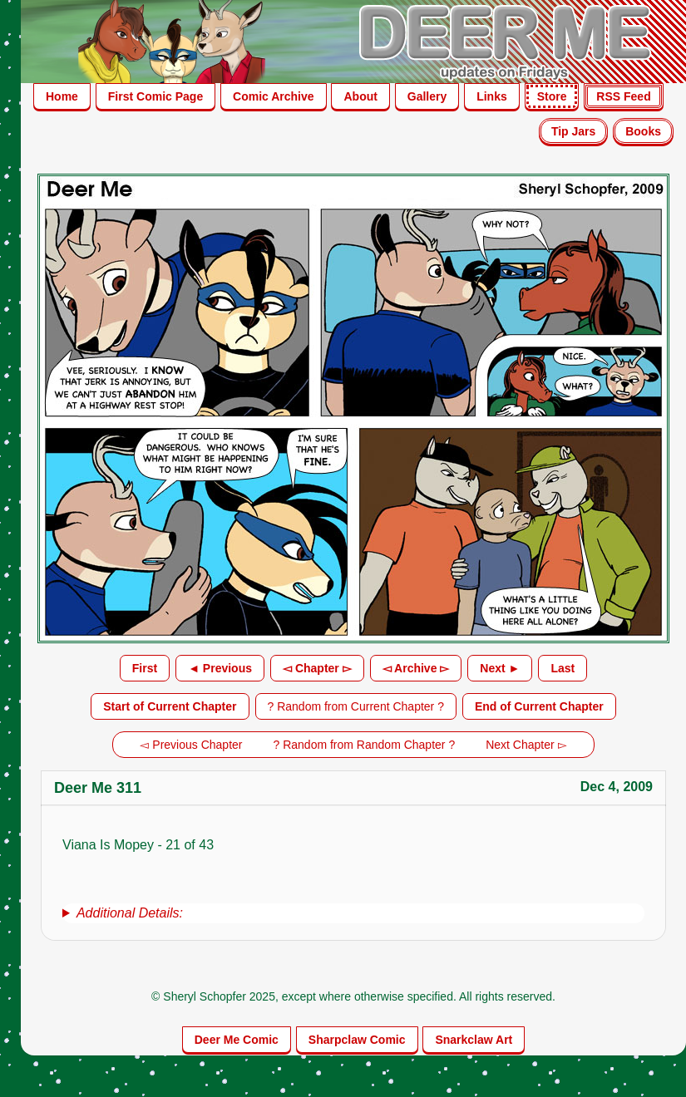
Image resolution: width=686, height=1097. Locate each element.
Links (491, 96)
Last (562, 668)
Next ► (500, 668)
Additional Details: (129, 913)
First (144, 668)
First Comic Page (155, 96)
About (360, 96)
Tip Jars (573, 131)
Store (552, 96)
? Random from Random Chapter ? (365, 744)
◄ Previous (220, 668)
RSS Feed (623, 96)
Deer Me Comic (237, 1039)
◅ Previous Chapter (191, 744)
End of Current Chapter (539, 706)
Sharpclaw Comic (357, 1039)
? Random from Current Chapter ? (356, 706)
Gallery (427, 96)
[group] (353, 913)
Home (62, 96)
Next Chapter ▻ (526, 744)
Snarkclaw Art (473, 1039)
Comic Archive (273, 96)
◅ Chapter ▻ (317, 668)
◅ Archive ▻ (416, 668)
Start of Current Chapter (169, 706)
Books (643, 131)
